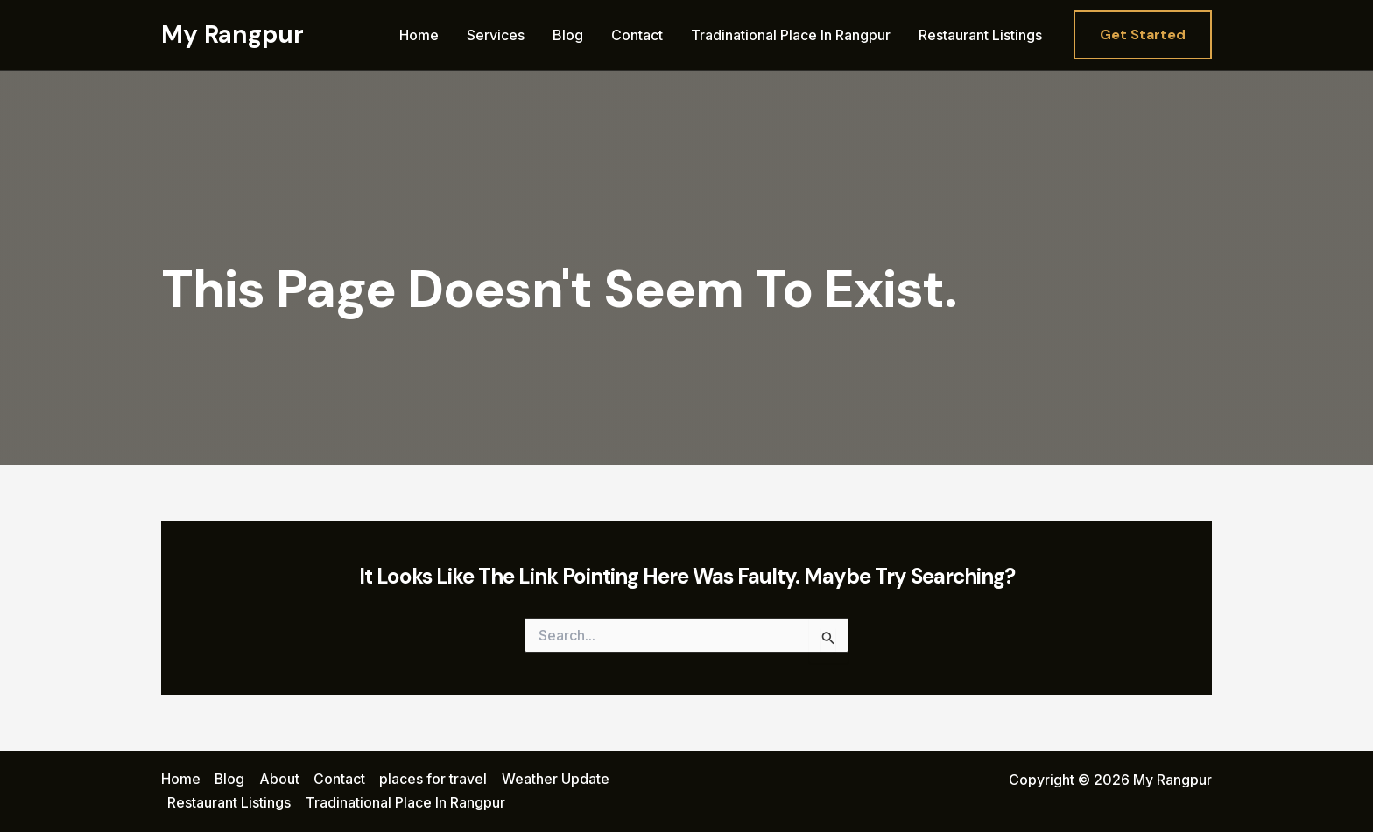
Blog (568, 35)
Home (419, 35)
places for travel (433, 779)
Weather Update (555, 779)
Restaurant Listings (980, 35)
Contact (637, 35)
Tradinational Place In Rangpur (791, 35)
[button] (1143, 34)
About (279, 779)
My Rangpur (232, 34)
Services (496, 35)
